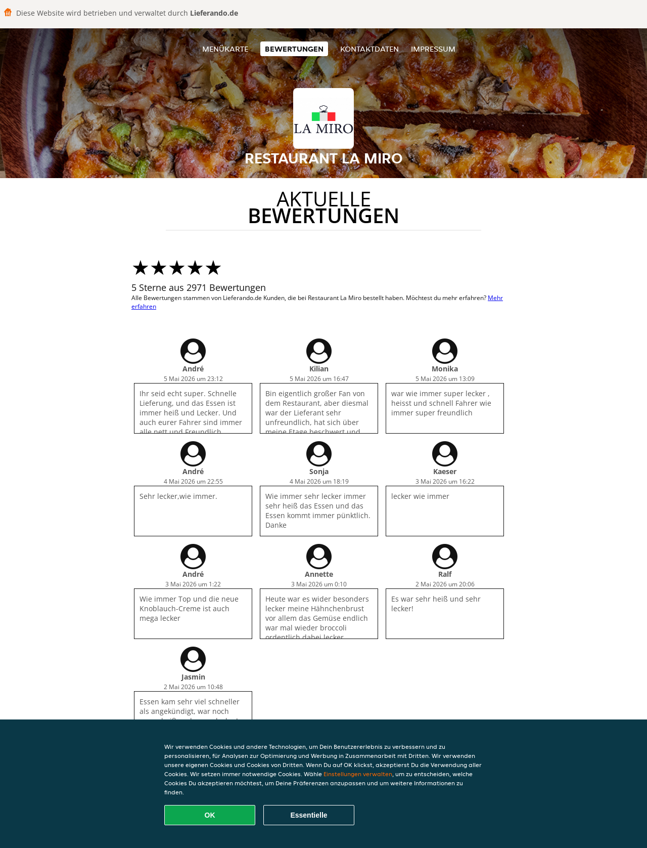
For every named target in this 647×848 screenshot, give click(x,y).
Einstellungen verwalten (358, 774)
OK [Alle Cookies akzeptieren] (210, 815)
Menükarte (225, 49)
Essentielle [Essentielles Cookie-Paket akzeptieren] (308, 815)
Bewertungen (294, 49)
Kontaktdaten (369, 49)
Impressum (433, 49)
